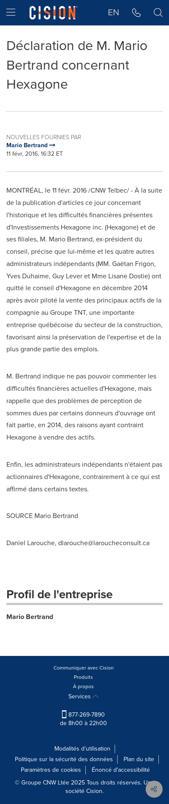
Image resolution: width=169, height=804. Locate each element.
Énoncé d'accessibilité (121, 769)
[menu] (11, 12)
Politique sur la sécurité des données (64, 759)
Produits (83, 677)
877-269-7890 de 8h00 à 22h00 (83, 719)
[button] (136, 12)
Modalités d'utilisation (82, 748)
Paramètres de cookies (51, 769)
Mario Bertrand (29, 617)
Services (83, 696)
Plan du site (139, 759)
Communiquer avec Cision (84, 668)
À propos (83, 686)
